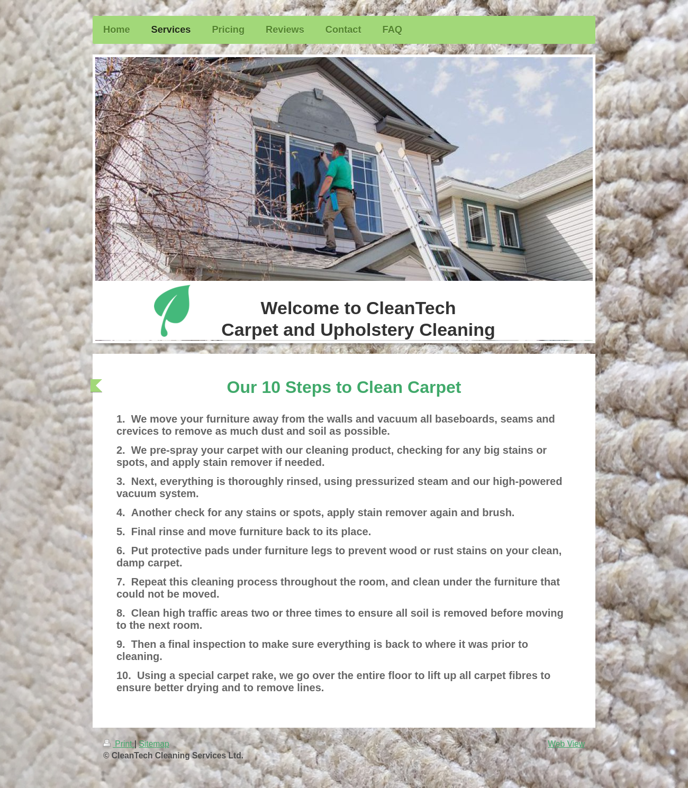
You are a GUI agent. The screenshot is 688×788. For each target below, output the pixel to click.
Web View (566, 743)
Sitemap (154, 743)
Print (118, 743)
